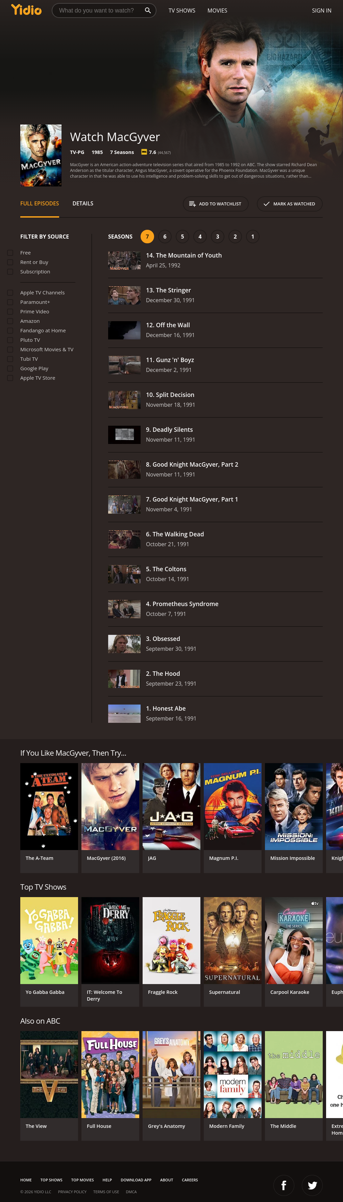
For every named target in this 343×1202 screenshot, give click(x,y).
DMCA (131, 1191)
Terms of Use (106, 1191)
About (166, 1179)
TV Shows (182, 10)
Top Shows (52, 1179)
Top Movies (82, 1179)
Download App (136, 1179)
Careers (190, 1179)
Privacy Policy (72, 1191)
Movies (217, 10)
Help (107, 1179)
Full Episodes (39, 203)
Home (26, 1179)
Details (83, 203)
